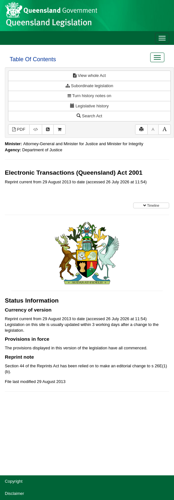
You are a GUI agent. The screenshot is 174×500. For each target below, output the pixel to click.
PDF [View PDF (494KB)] (18, 129)
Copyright (14, 481)
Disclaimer (14, 493)
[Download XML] (35, 129)
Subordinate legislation (89, 85)
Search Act (89, 115)
